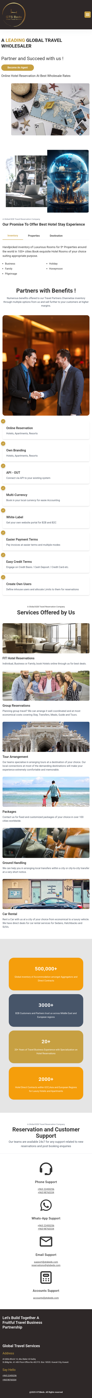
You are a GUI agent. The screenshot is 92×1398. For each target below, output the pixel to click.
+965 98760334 (46, 1192)
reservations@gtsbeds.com (46, 1265)
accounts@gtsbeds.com (46, 1298)
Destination (56, 235)
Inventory (13, 235)
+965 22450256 (46, 1189)
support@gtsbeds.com (46, 1262)
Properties (34, 235)
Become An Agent (18, 67)
